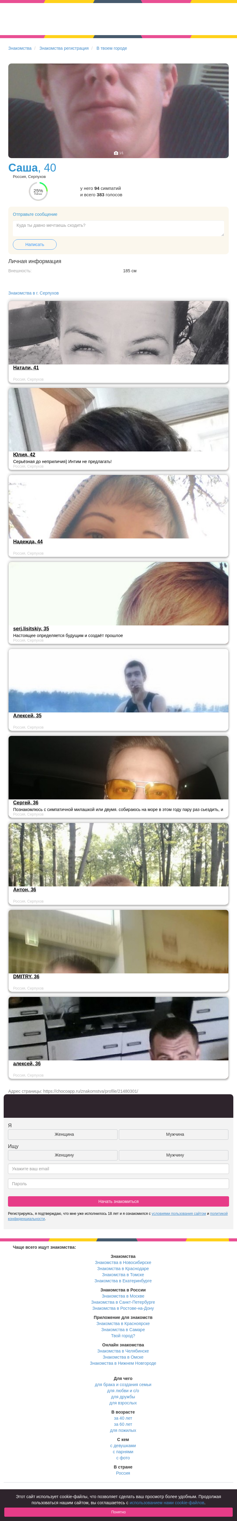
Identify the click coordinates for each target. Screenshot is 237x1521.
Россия (123, 1473)
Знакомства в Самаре (123, 1329)
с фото (123, 1457)
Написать (34, 244)
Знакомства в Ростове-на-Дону (123, 1308)
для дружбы (123, 1396)
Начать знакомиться (118, 1201)
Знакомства (20, 48)
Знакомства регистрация (64, 48)
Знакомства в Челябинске (123, 1351)
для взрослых (123, 1402)
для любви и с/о (123, 1390)
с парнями (123, 1451)
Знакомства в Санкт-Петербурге (123, 1302)
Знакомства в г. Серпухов (33, 293)
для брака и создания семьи (123, 1384)
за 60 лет (123, 1424)
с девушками (123, 1445)
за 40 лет (123, 1418)
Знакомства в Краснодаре (123, 1268)
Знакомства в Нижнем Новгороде (123, 1363)
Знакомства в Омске (123, 1357)
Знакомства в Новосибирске (123, 1262)
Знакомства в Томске (123, 1274)
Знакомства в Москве (123, 1296)
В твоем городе (111, 48)
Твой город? (123, 1335)
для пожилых (123, 1430)
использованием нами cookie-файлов (167, 1502)
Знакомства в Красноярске (123, 1323)
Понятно (118, 1512)
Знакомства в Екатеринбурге (123, 1280)
